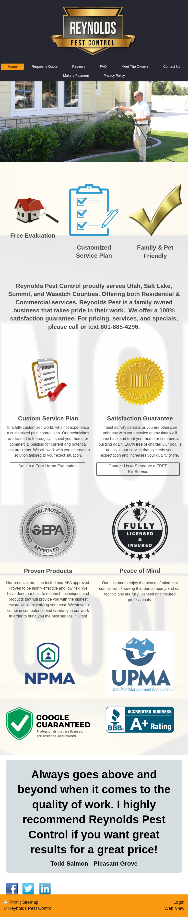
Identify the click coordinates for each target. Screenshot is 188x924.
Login (178, 902)
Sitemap (30, 902)
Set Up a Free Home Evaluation (47, 466)
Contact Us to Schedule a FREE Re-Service (137, 469)
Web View (174, 908)
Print (12, 902)
